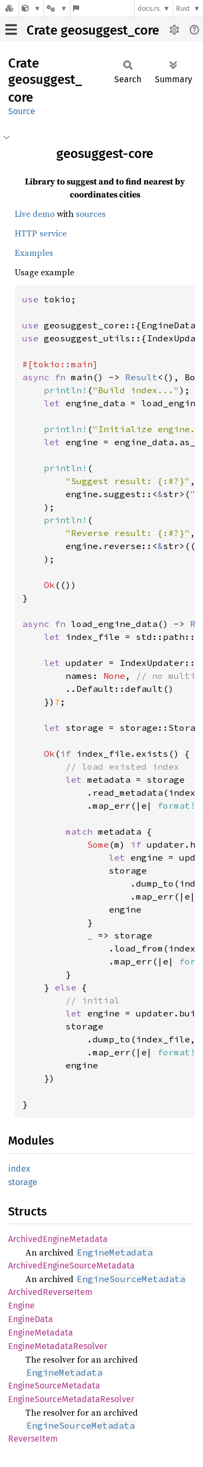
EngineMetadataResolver (57, 1346)
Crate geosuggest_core (93, 30)
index (19, 1169)
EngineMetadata (40, 1332)
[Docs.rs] (9, 8)
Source (21, 111)
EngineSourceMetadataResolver (71, 1399)
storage (22, 1182)
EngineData (30, 1319)
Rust (183, 8)
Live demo (35, 214)
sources (91, 214)
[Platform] (57, 8)
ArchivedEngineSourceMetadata (71, 1265)
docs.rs (148, 8)
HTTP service (41, 233)
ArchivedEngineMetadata (58, 1239)
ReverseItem (33, 1438)
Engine (21, 1305)
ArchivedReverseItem (50, 1292)
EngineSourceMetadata (54, 1385)
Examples (34, 253)
